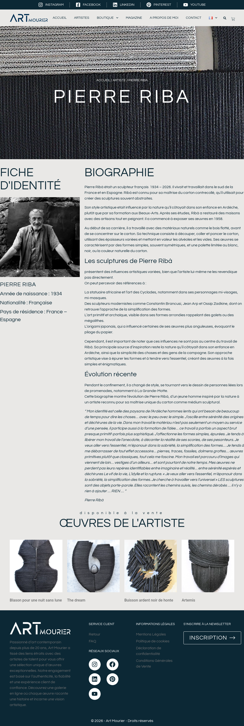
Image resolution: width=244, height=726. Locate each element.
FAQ (92, 641)
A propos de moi (164, 17)
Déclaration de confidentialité (148, 651)
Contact (193, 17)
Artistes (81, 17)
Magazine (134, 17)
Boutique (107, 18)
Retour (94, 634)
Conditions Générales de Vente (154, 663)
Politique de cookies (152, 641)
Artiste (119, 80)
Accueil (59, 17)
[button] (224, 18)
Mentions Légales (151, 634)
